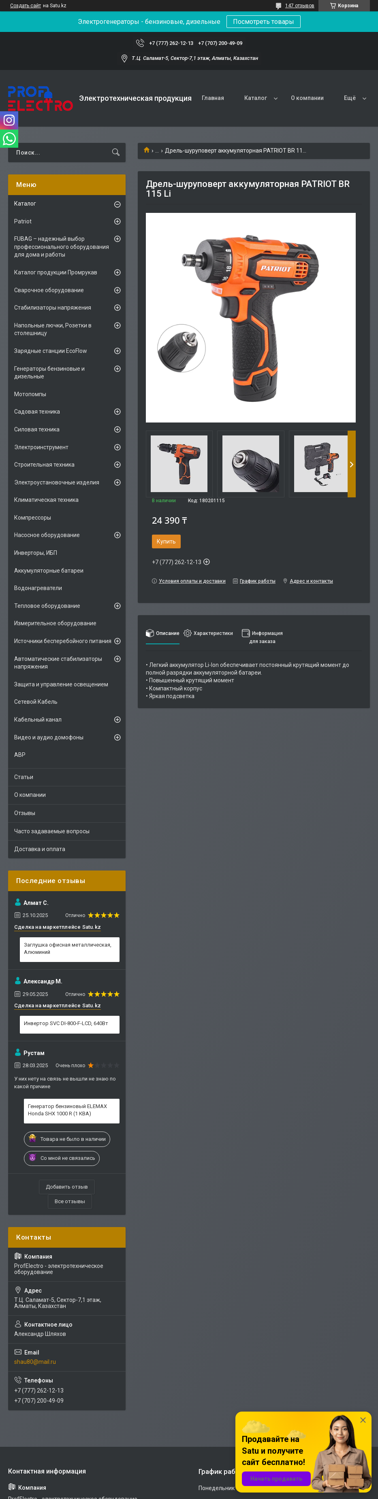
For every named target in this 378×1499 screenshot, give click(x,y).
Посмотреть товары (263, 21)
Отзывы (24, 813)
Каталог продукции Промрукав (55, 272)
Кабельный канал (38, 719)
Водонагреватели (38, 588)
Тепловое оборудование (47, 606)
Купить (166, 541)
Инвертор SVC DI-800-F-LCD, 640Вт (66, 1023)
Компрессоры (32, 517)
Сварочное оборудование (49, 290)
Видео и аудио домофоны (48, 737)
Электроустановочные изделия (56, 482)
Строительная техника (44, 464)
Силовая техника (37, 429)
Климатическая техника (46, 500)
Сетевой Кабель (36, 702)
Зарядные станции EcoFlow (50, 351)
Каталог (255, 98)
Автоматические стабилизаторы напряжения (58, 663)
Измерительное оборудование (55, 623)
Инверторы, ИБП (35, 553)
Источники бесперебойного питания (62, 641)
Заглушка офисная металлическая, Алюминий (67, 948)
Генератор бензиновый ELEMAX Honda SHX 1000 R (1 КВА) (67, 1110)
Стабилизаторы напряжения (52, 307)
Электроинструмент (41, 447)
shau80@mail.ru (35, 1362)
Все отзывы (70, 1201)
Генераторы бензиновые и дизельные (49, 372)
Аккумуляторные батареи (48, 570)
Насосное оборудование (47, 535)
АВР (20, 755)
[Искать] (116, 152)
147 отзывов (299, 5)
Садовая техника (37, 411)
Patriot (23, 221)
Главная (213, 98)
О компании (307, 98)
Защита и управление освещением (61, 684)
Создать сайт (25, 5)
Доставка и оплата (39, 849)
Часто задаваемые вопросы (52, 831)
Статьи (23, 777)
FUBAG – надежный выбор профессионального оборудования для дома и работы (61, 247)
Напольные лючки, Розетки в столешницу (53, 329)
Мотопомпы (30, 394)
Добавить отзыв (67, 1187)
